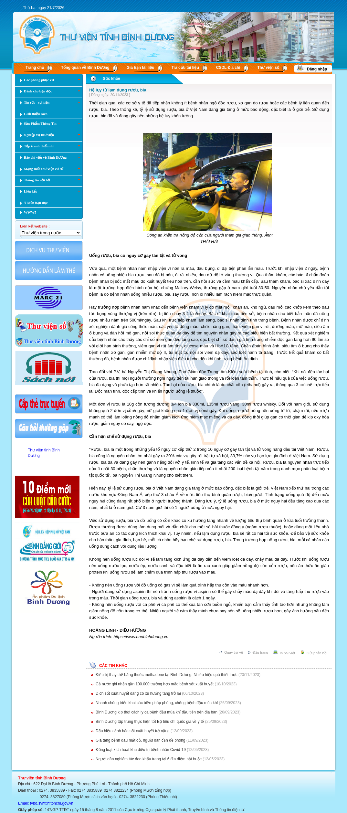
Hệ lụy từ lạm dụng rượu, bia (117, 90)
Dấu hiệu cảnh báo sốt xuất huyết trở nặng (133, 731)
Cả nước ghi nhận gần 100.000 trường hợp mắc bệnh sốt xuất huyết (155, 684)
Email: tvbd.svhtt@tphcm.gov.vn (45, 803)
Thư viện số (268, 67)
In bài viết (287, 653)
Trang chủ (35, 67)
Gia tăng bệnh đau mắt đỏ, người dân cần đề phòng (140, 740)
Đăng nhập (317, 69)
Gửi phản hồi (317, 653)
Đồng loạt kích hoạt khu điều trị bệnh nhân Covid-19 (141, 749)
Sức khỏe (111, 78)
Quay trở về (233, 652)
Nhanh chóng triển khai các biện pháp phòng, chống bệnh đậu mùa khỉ (157, 703)
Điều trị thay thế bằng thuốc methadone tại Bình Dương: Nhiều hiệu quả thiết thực (166, 674)
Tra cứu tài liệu (185, 67)
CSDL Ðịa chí (228, 67)
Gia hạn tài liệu (140, 67)
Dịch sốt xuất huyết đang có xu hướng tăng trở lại (138, 693)
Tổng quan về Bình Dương (85, 67)
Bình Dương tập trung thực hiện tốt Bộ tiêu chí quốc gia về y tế (150, 721)
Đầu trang (260, 652)
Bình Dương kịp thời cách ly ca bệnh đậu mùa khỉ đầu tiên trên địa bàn (156, 712)
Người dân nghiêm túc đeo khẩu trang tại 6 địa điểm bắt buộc (149, 759)
